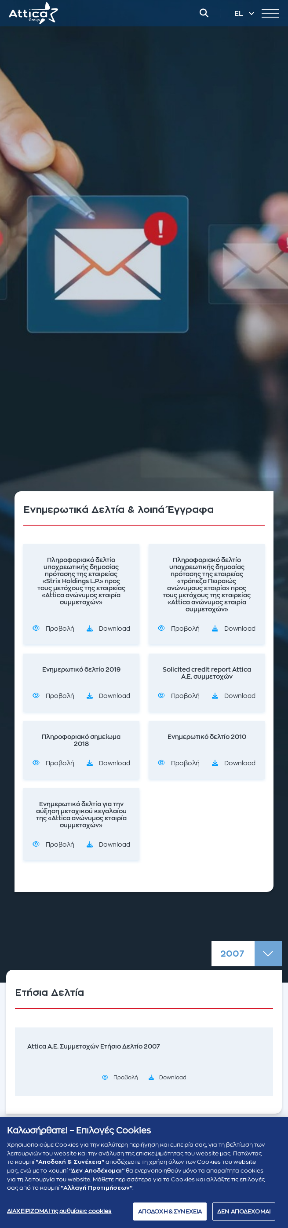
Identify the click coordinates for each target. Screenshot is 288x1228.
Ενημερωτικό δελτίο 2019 (81, 669)
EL (239, 13)
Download (114, 628)
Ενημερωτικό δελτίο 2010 (207, 737)
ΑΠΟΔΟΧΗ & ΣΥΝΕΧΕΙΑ (170, 1214)
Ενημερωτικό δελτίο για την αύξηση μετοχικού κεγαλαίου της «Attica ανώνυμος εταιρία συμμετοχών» (81, 814)
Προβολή (60, 628)
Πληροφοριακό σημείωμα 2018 (81, 740)
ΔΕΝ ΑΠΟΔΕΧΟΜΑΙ (243, 1214)
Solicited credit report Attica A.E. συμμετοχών (207, 673)
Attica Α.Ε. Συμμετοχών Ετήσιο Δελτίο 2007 (93, 1046)
